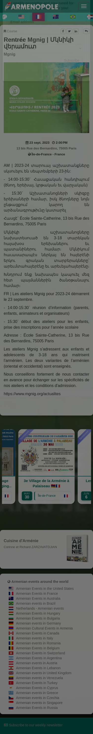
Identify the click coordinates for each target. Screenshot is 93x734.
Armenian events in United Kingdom (43, 673)
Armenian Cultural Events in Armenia (44, 628)
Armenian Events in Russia (37, 708)
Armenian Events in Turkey (37, 683)
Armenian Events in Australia (38, 598)
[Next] (89, 16)
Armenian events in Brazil (36, 603)
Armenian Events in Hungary (38, 613)
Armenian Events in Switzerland (40, 653)
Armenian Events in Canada (37, 633)
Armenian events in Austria (37, 663)
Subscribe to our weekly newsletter (33, 725)
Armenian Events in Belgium (38, 648)
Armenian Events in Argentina (39, 658)
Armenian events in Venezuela (39, 678)
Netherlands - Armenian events (40, 608)
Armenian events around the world (39, 582)
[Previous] (3, 16)
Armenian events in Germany (38, 623)
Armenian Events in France (37, 593)
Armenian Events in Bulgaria (38, 618)
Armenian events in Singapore (39, 703)
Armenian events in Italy (34, 638)
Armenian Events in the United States (45, 589)
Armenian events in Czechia (37, 698)
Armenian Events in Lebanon (38, 668)
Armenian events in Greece (37, 693)
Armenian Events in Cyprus (37, 688)
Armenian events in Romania (38, 643)
